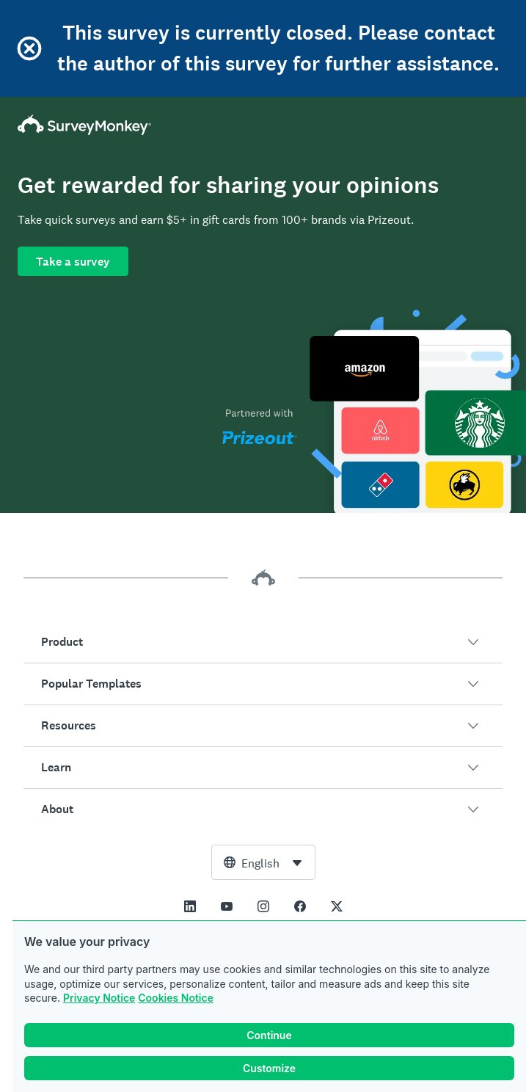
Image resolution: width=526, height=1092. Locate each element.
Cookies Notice (175, 997)
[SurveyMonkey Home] (263, 124)
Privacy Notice (99, 997)
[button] (263, 642)
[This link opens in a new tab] (190, 906)
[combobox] (263, 862)
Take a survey (73, 261)
